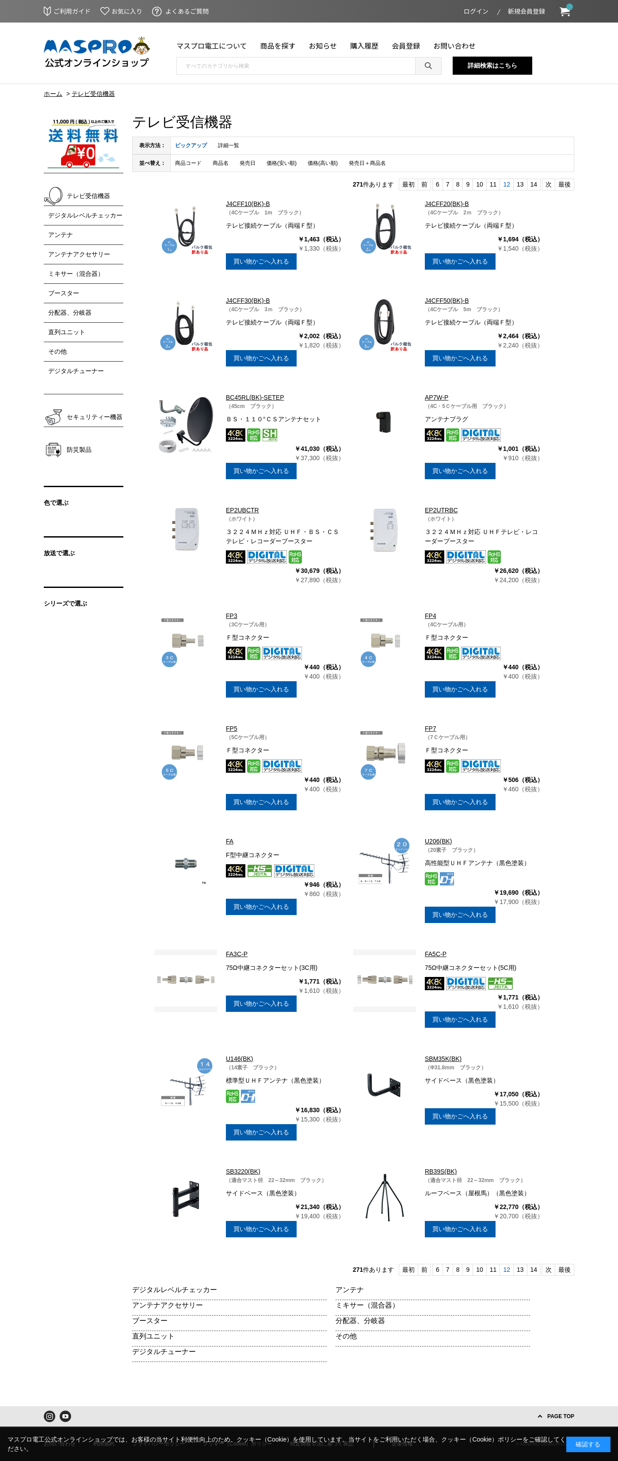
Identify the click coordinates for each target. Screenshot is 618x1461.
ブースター (150, 1320)
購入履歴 (364, 45)
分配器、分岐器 (360, 1320)
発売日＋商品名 (367, 163)
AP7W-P (436, 397)
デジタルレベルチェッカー (174, 1289)
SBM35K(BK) (443, 1058)
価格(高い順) (323, 163)
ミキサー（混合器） (367, 1305)
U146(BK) (239, 1058)
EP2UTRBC (441, 510)
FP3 (231, 615)
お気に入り (126, 11)
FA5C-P (435, 953)
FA (229, 841)
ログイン (476, 11)
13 (520, 184)
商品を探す (278, 45)
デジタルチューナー (164, 1351)
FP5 (231, 728)
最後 (564, 184)
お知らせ (323, 45)
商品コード (188, 163)
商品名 (221, 163)
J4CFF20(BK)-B (447, 203)
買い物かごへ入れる (261, 261)
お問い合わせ (454, 45)
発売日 (248, 163)
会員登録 (406, 45)
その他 (346, 1336)
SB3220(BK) (243, 1171)
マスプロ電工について (211, 45)
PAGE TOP (560, 1416)
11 (493, 184)
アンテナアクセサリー (167, 1305)
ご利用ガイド (72, 11)
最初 (408, 184)
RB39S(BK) (441, 1171)
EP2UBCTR (242, 510)
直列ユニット (153, 1336)
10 (479, 184)
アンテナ (350, 1289)
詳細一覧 (228, 145)
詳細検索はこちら (492, 65)
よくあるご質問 (187, 11)
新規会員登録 (526, 11)
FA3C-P (237, 953)
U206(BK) (438, 841)
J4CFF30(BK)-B (248, 300)
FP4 (430, 615)
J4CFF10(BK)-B (248, 203)
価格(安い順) (282, 163)
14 (534, 184)
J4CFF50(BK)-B (447, 300)
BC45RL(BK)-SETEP (255, 397)
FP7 (430, 728)
